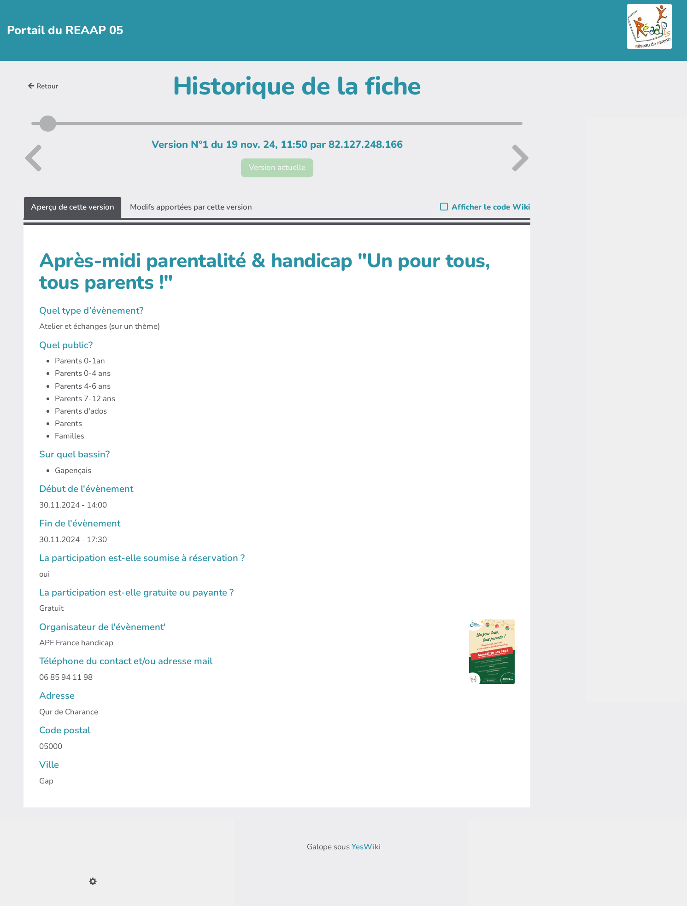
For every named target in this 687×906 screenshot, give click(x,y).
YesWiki (366, 847)
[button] (95, 882)
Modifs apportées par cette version (191, 207)
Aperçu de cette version (72, 207)
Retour (43, 86)
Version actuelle (277, 167)
